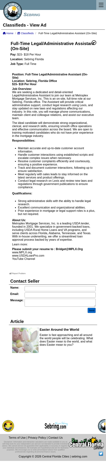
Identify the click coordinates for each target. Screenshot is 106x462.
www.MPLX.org (22, 252)
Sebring (32, 14)
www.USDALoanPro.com (28, 255)
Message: (17, 300)
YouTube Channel (23, 258)
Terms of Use (17, 438)
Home (8, 33)
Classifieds (14, 25)
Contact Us (55, 438)
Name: (14, 287)
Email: (14, 293)
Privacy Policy (37, 438)
